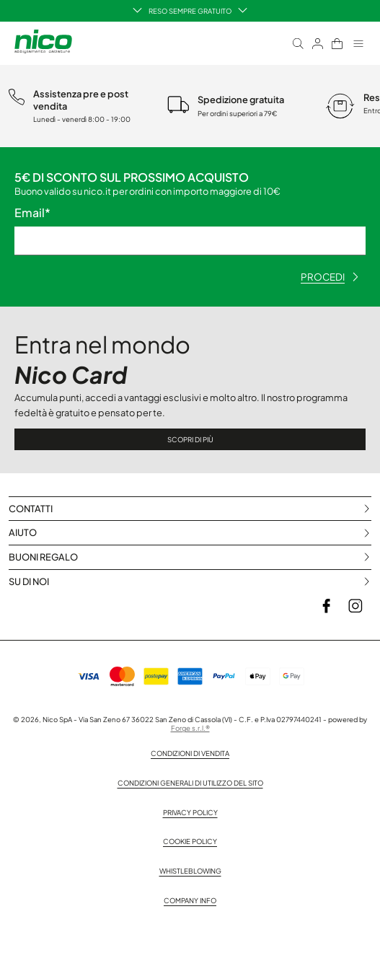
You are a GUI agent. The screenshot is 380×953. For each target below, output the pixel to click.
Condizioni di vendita (190, 753)
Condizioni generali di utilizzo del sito (190, 782)
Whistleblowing (190, 870)
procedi (329, 277)
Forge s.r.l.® (190, 728)
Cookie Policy (190, 841)
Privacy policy (190, 812)
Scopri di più (190, 439)
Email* (32, 213)
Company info (190, 900)
